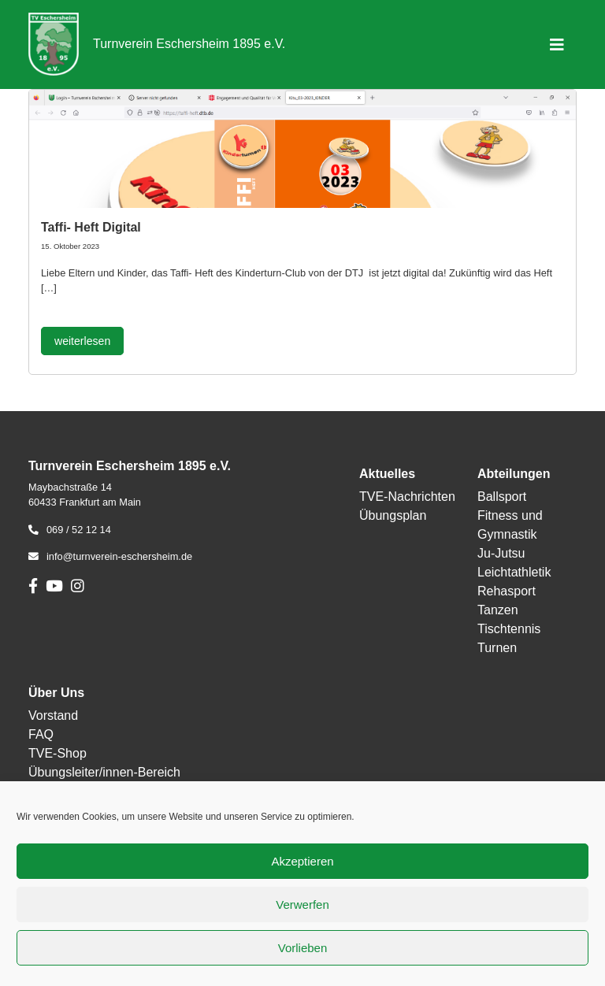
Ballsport (501, 496)
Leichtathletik (514, 572)
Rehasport (506, 591)
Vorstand (53, 715)
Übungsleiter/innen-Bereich (104, 772)
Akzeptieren (302, 861)
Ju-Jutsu (501, 553)
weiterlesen (82, 341)
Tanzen (497, 610)
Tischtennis (508, 629)
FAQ (41, 734)
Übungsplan (392, 515)
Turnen (497, 647)
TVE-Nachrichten (407, 496)
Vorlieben (303, 947)
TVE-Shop (57, 753)
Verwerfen (302, 904)
